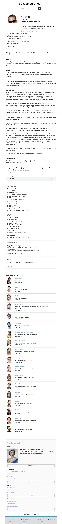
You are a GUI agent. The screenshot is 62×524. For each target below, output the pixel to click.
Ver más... (31, 481)
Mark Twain (10, 492)
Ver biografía (31, 465)
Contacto (52, 519)
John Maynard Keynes (13, 490)
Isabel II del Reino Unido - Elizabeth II (17, 471)
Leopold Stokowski (12, 506)
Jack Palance (11, 503)
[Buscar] (39, 8)
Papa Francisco (11, 487)
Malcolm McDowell (12, 501)
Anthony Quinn (11, 474)
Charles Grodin (11, 479)
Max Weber (10, 476)
